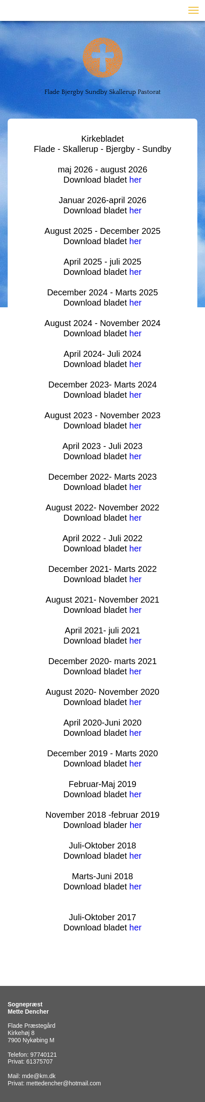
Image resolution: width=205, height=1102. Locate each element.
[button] (193, 10)
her (135, 179)
